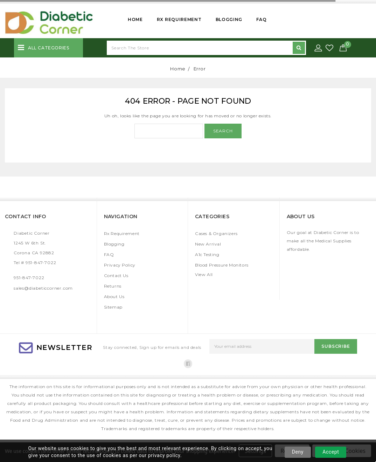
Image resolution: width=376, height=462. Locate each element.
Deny (298, 452)
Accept (330, 452)
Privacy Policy (119, 265)
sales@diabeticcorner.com (43, 288)
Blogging (229, 19)
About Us (114, 296)
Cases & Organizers (216, 233)
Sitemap (113, 307)
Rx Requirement (179, 19)
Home (135, 19)
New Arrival (208, 244)
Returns (112, 286)
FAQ (261, 19)
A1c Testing (207, 254)
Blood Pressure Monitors (222, 265)
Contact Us (116, 275)
